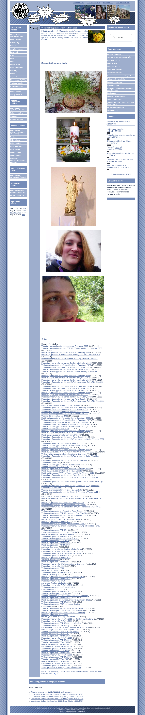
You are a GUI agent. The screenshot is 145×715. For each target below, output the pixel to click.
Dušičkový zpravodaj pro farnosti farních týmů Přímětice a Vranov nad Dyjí (71, 498)
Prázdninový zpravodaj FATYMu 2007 (56, 663)
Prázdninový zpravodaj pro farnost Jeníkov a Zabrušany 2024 (66, 380)
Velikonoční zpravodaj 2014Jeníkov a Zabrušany (52, 569)
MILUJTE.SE (122, 2)
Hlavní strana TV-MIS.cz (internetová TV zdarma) (17, 132)
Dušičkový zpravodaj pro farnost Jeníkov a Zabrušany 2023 (65, 393)
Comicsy (13, 116)
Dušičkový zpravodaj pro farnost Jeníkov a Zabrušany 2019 (65, 469)
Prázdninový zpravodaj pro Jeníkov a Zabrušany (61, 549)
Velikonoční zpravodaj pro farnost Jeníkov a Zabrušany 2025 (66, 365)
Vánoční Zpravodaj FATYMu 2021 (55, 429)
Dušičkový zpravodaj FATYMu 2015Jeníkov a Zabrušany (56, 546)
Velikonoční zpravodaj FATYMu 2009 (56, 648)
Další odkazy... (112, 110)
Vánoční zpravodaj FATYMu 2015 (55, 541)
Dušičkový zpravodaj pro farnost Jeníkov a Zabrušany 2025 (65, 352)
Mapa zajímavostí (16, 67)
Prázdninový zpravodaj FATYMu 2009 (56, 646)
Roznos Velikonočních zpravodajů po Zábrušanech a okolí (65, 627)
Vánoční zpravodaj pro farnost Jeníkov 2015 (59, 538)
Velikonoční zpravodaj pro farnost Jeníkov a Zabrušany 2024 (66, 386)
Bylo (12, 55)
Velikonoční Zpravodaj (50, 462)
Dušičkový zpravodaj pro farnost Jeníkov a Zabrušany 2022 (65, 418)
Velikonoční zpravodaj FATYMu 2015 (56, 555)
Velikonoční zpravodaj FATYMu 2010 (56, 640)
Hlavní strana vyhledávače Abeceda (18, 176)
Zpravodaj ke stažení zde (54, 63)
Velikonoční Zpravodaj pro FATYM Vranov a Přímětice (63, 388)
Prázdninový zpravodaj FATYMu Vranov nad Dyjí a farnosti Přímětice (69, 359)
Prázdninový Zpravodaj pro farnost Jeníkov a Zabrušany (64, 460)
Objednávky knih (16, 119)
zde (24, 208)
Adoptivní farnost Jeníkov (116, 96)
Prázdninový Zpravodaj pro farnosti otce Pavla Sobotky (63, 399)
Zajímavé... (14, 77)
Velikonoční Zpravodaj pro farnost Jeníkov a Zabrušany (64, 454)
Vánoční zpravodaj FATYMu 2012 (55, 593)
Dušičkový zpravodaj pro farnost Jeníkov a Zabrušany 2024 (65, 376)
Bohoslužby (14, 43)
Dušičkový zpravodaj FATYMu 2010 (56, 636)
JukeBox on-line (113, 85)
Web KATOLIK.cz (113, 60)
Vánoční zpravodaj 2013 (51, 574)
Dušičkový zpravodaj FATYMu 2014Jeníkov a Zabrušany (56, 559)
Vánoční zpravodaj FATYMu (52, 517)
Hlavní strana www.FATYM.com (16, 35)
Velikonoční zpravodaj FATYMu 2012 (56, 602)
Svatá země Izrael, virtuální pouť (119, 76)
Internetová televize (114, 69)
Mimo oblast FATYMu (18, 80)
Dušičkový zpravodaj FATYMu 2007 (56, 661)
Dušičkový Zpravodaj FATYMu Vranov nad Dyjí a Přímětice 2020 (67, 452)
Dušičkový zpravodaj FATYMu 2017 (56, 522)
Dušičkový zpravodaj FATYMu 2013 (56, 579)
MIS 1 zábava (15, 140)
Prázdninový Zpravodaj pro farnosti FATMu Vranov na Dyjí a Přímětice (70, 456)
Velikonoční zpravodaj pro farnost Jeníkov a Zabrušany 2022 (66, 420)
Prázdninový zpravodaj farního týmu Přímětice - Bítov (63, 524)
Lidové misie (15, 64)
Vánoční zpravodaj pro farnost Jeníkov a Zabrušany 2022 (64, 414)
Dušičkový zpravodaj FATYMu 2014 (56, 562)
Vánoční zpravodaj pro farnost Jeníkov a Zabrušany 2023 (64, 390)
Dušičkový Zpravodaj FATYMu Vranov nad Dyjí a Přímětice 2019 (67, 473)
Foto (12, 58)
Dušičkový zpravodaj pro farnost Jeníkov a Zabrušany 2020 (65, 450)
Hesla (12, 61)
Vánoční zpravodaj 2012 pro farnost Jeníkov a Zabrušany (65, 596)
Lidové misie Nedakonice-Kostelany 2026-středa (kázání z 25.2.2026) (57, 701)
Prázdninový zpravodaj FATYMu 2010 (56, 638)
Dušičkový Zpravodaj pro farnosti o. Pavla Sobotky (62, 433)
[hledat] (120, 37)
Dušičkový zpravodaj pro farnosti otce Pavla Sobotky (62, 503)
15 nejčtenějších (16, 95)
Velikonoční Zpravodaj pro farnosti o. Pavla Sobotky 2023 (64, 409)
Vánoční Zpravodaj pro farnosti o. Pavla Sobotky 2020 (63, 445)
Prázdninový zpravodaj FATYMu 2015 (56, 551)
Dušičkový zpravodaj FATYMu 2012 (56, 598)
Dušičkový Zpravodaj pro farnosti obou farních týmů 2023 (64, 395)
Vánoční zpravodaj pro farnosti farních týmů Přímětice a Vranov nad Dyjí (70, 492)
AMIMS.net (78, 2)
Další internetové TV (114, 73)
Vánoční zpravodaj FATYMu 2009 (55, 642)
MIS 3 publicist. (16, 146)
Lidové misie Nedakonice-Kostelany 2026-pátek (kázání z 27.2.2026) (57, 697)
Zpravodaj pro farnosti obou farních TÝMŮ (58, 532)
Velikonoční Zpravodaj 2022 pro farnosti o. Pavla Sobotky (65, 422)
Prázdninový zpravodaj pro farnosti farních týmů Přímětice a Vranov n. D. (71, 507)
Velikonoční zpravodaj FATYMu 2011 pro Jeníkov (61, 623)
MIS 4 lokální (15, 149)
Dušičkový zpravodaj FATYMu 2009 (56, 644)
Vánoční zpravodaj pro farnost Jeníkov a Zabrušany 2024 (64, 369)
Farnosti (13, 46)
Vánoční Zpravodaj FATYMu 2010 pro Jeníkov (60, 632)
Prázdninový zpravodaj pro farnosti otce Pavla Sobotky (63, 505)
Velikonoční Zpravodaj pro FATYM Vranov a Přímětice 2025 (65, 367)
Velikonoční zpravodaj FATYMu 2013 (56, 591)
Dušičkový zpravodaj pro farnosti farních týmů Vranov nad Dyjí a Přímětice (58, 616)
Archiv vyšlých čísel (17, 195)
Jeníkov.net (111, 93)
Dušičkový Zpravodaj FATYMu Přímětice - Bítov (60, 519)
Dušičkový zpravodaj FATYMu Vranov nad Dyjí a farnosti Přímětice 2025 (70, 354)
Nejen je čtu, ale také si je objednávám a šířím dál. (116, 166)
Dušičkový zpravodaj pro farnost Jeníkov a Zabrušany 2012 (65, 600)
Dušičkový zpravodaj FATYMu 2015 (56, 543)
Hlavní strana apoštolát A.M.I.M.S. (17, 109)
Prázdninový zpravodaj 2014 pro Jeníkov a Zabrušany (63, 564)
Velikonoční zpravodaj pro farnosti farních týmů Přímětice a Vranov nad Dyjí (72, 481)
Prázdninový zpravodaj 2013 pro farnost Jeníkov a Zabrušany (54, 582)
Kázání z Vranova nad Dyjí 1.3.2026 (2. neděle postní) (51, 692)
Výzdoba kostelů (16, 83)
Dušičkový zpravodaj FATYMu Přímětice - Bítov (60, 534)
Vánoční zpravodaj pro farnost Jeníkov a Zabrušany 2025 (64, 346)
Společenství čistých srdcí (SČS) (119, 57)
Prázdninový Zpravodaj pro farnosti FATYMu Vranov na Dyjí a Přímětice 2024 (73, 382)
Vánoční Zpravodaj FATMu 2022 (54, 416)
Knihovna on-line (16, 113)
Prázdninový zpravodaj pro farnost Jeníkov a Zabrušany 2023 (66, 397)
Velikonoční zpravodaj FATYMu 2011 (56, 625)
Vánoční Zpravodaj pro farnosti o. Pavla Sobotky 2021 (63, 426)
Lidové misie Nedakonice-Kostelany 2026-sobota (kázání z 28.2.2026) (57, 694)
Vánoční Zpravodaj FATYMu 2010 (55, 634)
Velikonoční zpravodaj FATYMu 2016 (56, 536)
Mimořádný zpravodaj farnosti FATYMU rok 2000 (61, 496)
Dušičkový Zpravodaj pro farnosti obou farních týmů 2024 (64, 378)
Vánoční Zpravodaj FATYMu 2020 (55, 448)
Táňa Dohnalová (52, 671)
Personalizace (15, 91)
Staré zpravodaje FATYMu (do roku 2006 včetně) (61, 667)
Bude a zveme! (15, 39)
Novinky (13, 137)
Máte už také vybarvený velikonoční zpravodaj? (60, 405)
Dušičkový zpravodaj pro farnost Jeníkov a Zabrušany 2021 (65, 431)
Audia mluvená (15, 155)
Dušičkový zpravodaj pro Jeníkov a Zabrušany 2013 (62, 577)
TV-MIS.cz (108, 2)
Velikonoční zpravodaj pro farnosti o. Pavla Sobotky (62, 443)
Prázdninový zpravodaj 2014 (53, 566)
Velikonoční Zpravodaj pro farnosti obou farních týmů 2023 (65, 412)
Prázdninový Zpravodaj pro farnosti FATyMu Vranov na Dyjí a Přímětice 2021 (72, 439)
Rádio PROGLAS (113, 66)
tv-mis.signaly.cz (18, 211)
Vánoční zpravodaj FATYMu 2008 (55, 651)
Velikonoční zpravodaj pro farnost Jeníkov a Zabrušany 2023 (66, 407)
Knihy (12, 74)
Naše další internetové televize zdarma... (17, 160)
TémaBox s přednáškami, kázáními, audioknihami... (120, 89)
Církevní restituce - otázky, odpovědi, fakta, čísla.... (121, 103)
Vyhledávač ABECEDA (115, 107)
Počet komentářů (95, 671)
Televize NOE (112, 63)
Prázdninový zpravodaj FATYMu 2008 (56, 655)
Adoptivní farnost (16, 49)
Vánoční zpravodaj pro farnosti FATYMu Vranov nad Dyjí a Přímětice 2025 (71, 348)
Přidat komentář (47, 673)
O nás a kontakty (16, 86)
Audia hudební (15, 152)
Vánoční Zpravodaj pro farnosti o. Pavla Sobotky (61, 464)
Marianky (13, 70)
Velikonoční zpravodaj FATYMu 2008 (56, 657)
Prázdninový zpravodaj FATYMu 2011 (56, 621)
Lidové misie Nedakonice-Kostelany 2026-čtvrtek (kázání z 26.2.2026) (57, 699)
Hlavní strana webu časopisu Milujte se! (17, 191)
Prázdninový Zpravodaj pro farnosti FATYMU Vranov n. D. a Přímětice (69, 477)
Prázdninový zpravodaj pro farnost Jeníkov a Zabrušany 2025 (66, 363)
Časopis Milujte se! (114, 54)
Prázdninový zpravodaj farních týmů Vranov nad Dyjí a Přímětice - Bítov (70, 526)
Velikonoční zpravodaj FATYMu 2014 (56, 572)
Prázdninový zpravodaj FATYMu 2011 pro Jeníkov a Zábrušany (67, 619)
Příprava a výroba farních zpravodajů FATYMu (60, 629)
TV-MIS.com (93, 2)
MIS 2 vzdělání (15, 143)
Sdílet (44, 339)
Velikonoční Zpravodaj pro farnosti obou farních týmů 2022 (65, 424)
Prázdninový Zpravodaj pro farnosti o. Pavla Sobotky (62, 437)
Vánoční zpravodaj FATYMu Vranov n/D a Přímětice (62, 610)
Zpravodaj (14, 52)
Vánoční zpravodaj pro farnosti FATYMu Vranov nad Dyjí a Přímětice (69, 371)
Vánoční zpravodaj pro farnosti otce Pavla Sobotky (62, 490)
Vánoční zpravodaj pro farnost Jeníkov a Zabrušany (62, 608)
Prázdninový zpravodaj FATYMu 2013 (56, 585)
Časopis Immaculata (114, 82)
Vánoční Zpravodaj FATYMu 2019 (55, 467)
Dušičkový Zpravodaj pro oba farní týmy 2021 (60, 435)
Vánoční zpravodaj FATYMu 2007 (55, 659)
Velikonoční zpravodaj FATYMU (54, 530)
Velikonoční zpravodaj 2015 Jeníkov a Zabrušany (61, 553)
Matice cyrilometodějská (116, 79)
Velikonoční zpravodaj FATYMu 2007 (56, 665)
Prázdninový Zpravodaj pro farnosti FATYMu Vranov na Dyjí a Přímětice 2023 (73, 401)
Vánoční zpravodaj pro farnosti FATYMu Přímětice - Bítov (64, 515)
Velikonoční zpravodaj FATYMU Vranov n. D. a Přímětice (64, 513)
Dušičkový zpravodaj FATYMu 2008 (56, 653)
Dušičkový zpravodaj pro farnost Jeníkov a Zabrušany (63, 613)
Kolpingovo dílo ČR (114, 99)
